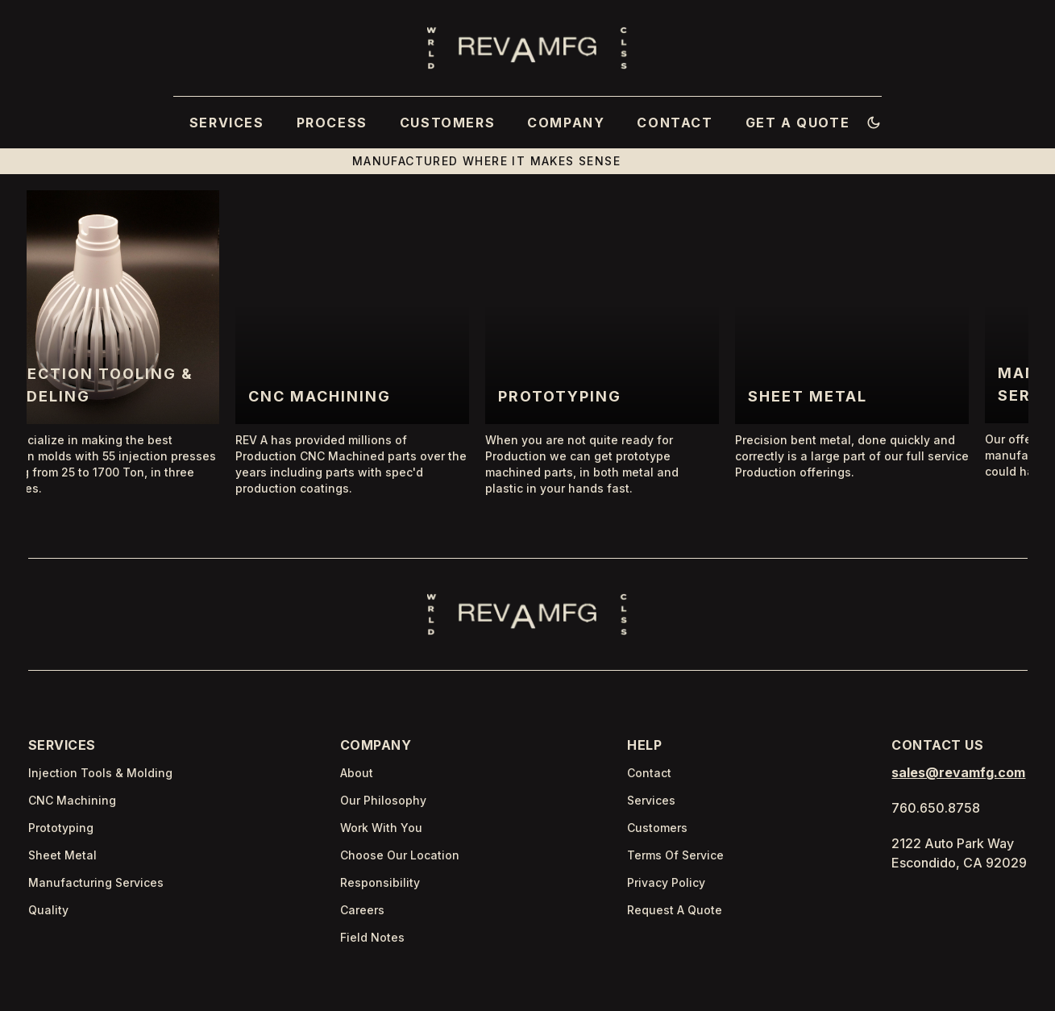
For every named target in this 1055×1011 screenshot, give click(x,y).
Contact (649, 773)
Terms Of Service (675, 855)
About (356, 773)
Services (651, 800)
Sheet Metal (62, 855)
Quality (48, 910)
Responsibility (380, 882)
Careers (362, 910)
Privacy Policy (666, 882)
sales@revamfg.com (958, 772)
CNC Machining (72, 800)
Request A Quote (674, 910)
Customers (657, 827)
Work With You (381, 827)
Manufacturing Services (96, 882)
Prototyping (60, 827)
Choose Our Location (399, 855)
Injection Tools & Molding (100, 773)
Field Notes (372, 937)
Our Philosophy (383, 800)
